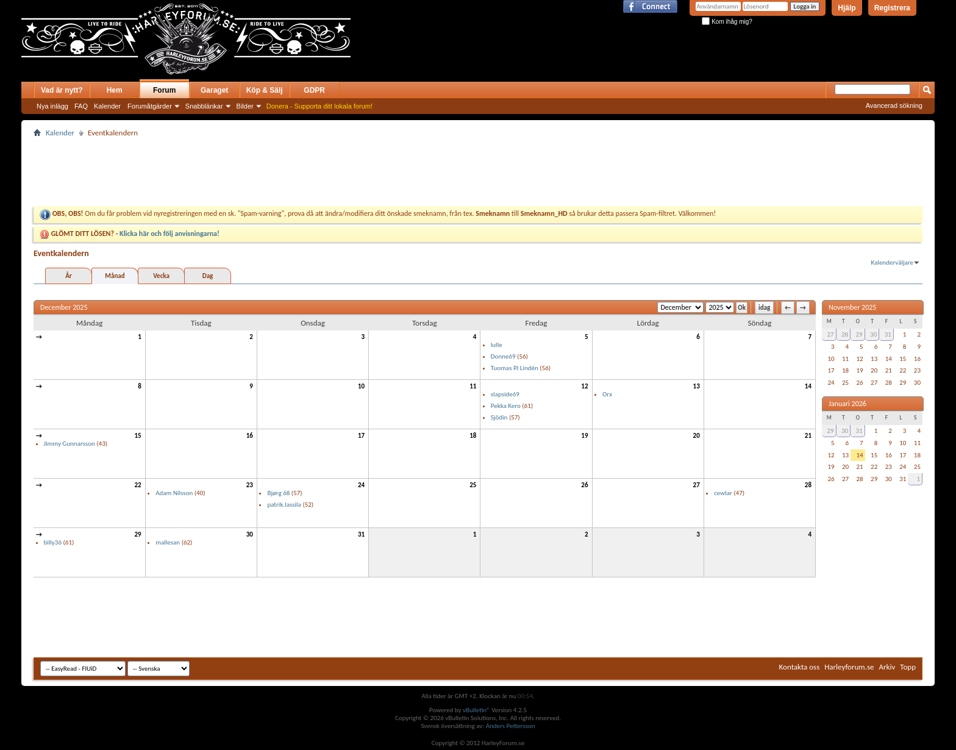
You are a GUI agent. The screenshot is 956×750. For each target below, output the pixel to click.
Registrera (892, 8)
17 (361, 436)
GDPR (314, 90)
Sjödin (499, 417)
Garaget (214, 90)
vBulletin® (476, 710)
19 (584, 436)
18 (472, 436)
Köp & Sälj (264, 90)
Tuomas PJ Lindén (514, 368)
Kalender (107, 106)
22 (138, 485)
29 (138, 534)
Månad (114, 276)
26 (584, 485)
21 (808, 436)
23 (249, 485)
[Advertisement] (493, 47)
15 (138, 436)
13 (696, 386)
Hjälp (846, 8)
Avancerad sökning (894, 105)
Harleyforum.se (849, 666)
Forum (164, 90)
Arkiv (887, 666)
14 (808, 386)
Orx (607, 394)
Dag (207, 276)
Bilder (245, 106)
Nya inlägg (52, 106)
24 (361, 485)
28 (808, 485)
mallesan (167, 542)
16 (249, 436)
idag (764, 308)
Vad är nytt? (62, 90)
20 (696, 436)
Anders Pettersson (510, 726)
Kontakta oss (799, 666)
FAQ (81, 106)
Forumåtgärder (149, 106)
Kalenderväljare (892, 262)
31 (361, 534)
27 (696, 485)
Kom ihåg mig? (727, 21)
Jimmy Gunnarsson (69, 444)
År (68, 276)
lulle (496, 345)
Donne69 (503, 356)
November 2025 (852, 307)
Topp (908, 666)
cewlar (723, 493)
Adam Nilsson (174, 493)
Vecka (161, 276)
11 (472, 386)
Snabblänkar (204, 106)
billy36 (53, 542)
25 (472, 485)
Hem (115, 90)
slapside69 (505, 394)
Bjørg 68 (278, 493)
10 (361, 386)
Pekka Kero (506, 406)
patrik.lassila (284, 505)
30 (249, 534)
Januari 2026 (847, 403)
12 (584, 386)
